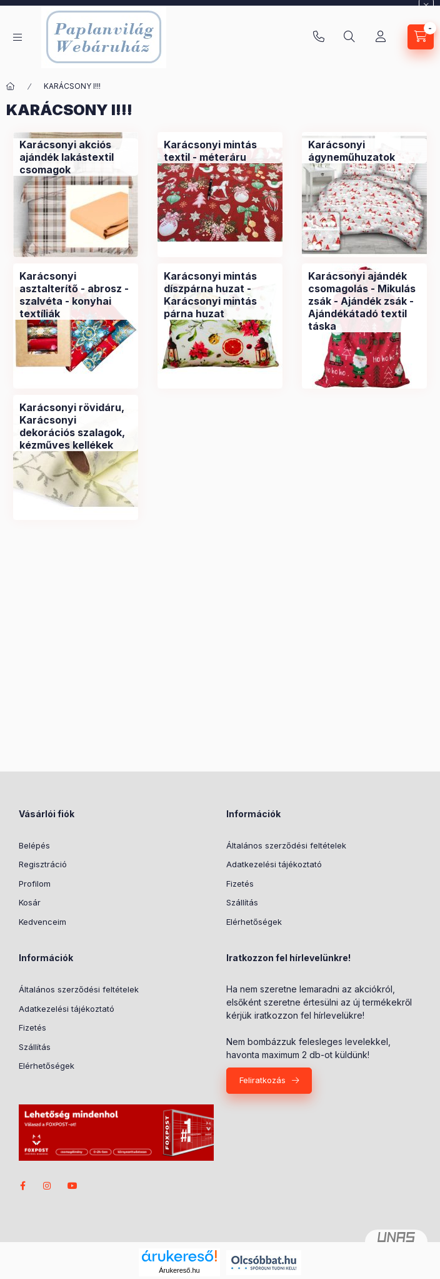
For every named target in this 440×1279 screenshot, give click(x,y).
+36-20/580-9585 (319, 37)
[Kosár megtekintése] (421, 36)
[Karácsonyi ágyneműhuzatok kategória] (364, 150)
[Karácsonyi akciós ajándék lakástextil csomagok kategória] (75, 157)
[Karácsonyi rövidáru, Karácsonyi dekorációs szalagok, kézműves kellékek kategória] (75, 426)
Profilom (35, 884)
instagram (47, 1185)
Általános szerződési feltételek (286, 845)
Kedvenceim (42, 922)
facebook (22, 1185)
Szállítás (242, 902)
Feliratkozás (262, 1080)
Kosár (30, 902)
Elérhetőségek (254, 922)
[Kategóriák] (17, 37)
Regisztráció (43, 864)
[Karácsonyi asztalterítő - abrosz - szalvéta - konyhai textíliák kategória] (75, 295)
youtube (72, 1185)
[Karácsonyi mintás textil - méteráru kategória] (220, 150)
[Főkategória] (10, 86)
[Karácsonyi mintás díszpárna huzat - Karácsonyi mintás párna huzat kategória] (220, 295)
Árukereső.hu (179, 1270)
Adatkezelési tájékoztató (274, 864)
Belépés (34, 845)
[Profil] (380, 36)
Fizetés (240, 884)
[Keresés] (349, 36)
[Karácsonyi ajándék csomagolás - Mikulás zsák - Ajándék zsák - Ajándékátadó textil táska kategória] (364, 301)
